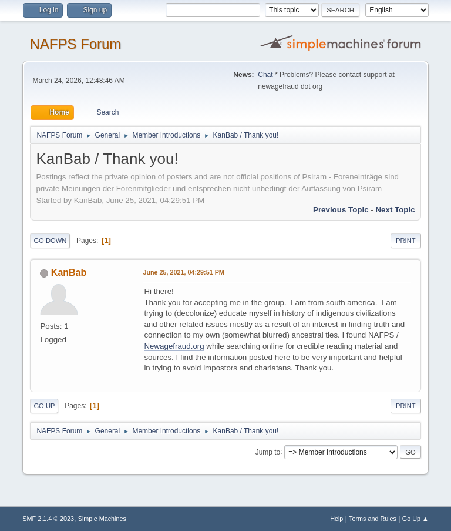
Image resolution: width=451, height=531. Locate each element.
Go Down (49, 240)
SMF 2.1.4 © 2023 (48, 518)
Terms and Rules (372, 518)
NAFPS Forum (75, 44)
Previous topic (341, 209)
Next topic (395, 209)
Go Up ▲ (415, 518)
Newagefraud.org (174, 346)
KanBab (68, 273)
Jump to (268, 451)
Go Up (44, 405)
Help (336, 518)
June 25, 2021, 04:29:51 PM (183, 272)
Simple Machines (102, 518)
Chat (265, 75)
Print (406, 240)
